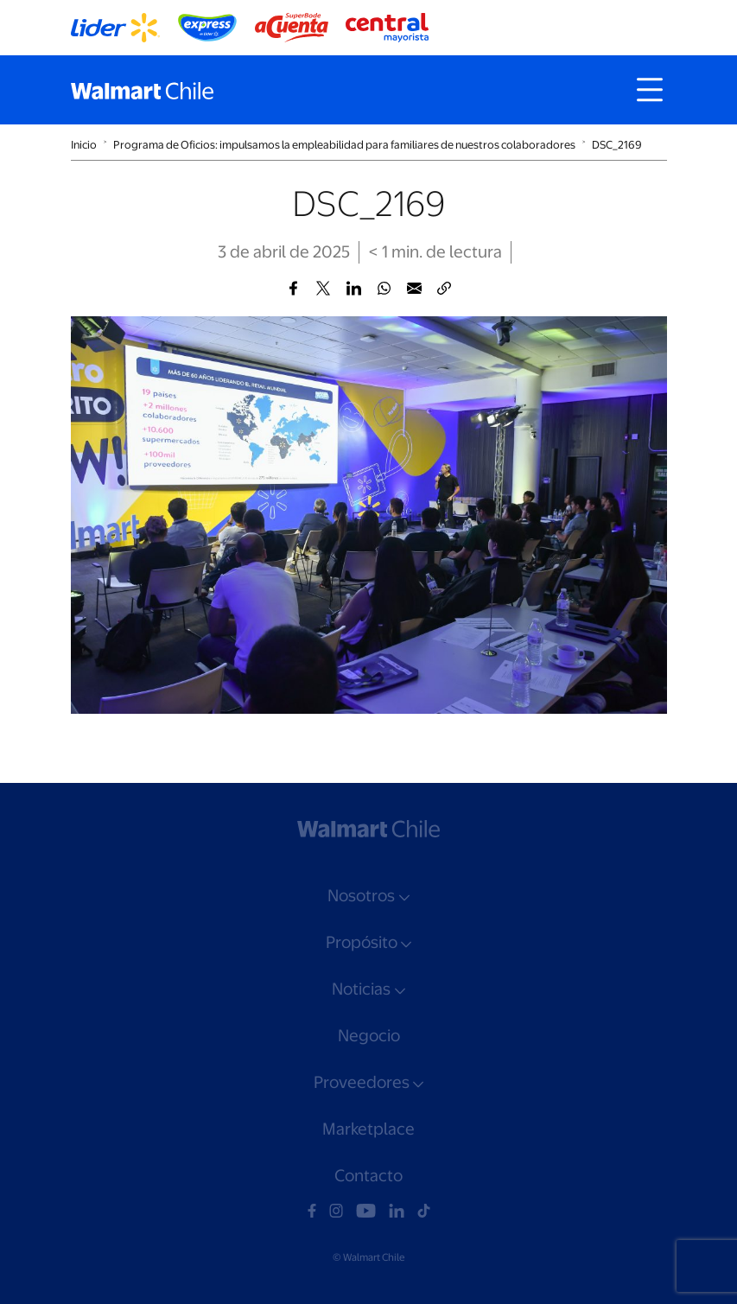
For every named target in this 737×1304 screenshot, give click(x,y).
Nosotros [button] (361, 896)
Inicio (84, 144)
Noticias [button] (361, 989)
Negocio (369, 1036)
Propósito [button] (361, 942)
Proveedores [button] (362, 1082)
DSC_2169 (617, 144)
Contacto (368, 1176)
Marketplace (368, 1129)
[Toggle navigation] (649, 90)
